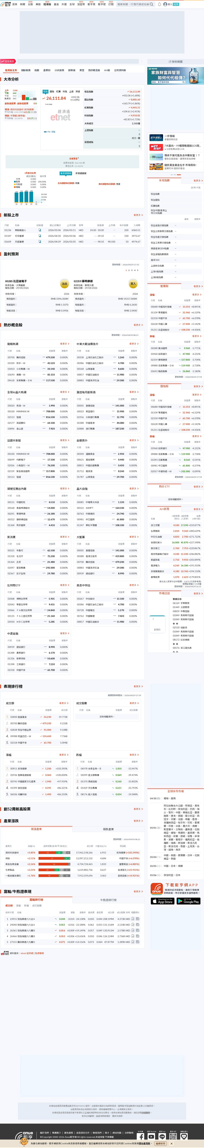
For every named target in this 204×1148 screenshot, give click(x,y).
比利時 (172, 809)
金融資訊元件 (83, 1133)
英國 (173, 855)
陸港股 (47, 4)
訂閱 (110, 4)
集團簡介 (56, 1133)
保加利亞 (183, 809)
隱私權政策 (144, 1143)
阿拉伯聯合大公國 (173, 805)
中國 (178, 812)
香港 (194, 819)
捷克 (173, 815)
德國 (180, 815)
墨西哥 (191, 832)
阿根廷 (188, 805)
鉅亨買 (91, 4)
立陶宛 (179, 829)
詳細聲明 (146, 1112)
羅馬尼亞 (190, 839)
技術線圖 (177, 61)
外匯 (64, 4)
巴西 (192, 809)
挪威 (182, 836)
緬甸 (166, 798)
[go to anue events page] (159, 4)
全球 (72, 4)
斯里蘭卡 (168, 829)
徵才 (107, 1133)
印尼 (190, 822)
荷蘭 (175, 836)
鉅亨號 (102, 4)
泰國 (182, 846)
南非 (178, 849)
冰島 (178, 826)
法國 (180, 819)
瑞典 (173, 842)
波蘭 (170, 839)
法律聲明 (129, 1133)
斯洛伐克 (173, 846)
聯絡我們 (97, 1133)
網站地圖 (116, 1133)
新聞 (22, 4)
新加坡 (181, 842)
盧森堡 (188, 829)
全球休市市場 (175, 791)
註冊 (176, 4)
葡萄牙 (179, 839)
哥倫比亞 (187, 812)
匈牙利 (181, 822)
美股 (38, 4)
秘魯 (190, 836)
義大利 (186, 826)
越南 (173, 798)
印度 (170, 826)
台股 (30, 4)
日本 (190, 855)
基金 (56, 4)
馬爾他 (181, 832)
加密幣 (81, 4)
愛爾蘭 (181, 855)
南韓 (194, 826)
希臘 (187, 819)
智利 (170, 812)
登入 (170, 4)
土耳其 (191, 846)
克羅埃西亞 (170, 822)
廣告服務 (68, 1133)
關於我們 (44, 1133)
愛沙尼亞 (190, 815)
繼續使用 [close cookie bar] (160, 1143)
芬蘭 (173, 819)
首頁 (14, 4)
